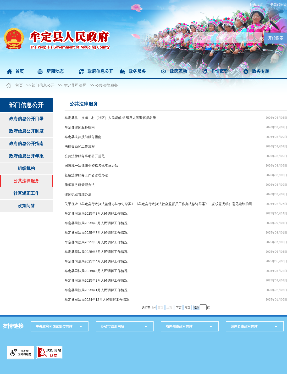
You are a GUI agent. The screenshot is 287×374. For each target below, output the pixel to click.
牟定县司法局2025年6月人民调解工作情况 (96, 242)
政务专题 (260, 71)
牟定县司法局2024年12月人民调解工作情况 (97, 299)
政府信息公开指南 (26, 143)
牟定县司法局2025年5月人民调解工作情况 (96, 252)
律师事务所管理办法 (80, 185)
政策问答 (26, 205)
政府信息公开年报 (26, 156)
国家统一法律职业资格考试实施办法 (91, 165)
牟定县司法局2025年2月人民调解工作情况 (96, 280)
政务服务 (137, 71)
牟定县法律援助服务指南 (83, 137)
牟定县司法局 (74, 85)
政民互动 (178, 71)
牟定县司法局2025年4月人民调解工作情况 (96, 261)
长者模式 (256, 5)
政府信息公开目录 (26, 118)
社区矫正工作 (26, 193)
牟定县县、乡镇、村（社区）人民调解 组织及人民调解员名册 (110, 118)
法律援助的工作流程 (80, 146)
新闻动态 (55, 71)
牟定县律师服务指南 (80, 127)
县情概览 (219, 71)
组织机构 (26, 168)
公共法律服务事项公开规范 (85, 156)
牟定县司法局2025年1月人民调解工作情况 (96, 290)
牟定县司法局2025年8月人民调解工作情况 (96, 223)
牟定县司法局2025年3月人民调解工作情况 (96, 271)
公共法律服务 (106, 85)
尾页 (187, 307)
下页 (179, 307)
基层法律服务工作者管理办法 (86, 175)
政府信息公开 (100, 71)
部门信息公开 (43, 85)
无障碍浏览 (278, 5)
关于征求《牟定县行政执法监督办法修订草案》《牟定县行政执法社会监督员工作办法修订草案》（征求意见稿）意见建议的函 (158, 204)
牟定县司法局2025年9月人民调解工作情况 (96, 213)
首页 (19, 71)
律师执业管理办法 (78, 194)
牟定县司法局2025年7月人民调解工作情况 (96, 232)
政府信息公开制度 (26, 131)
